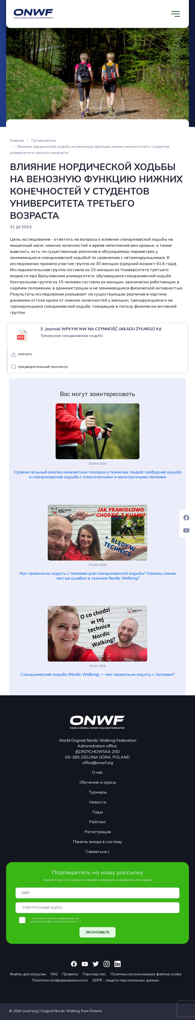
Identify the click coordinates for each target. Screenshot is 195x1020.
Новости (97, 801)
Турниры (98, 792)
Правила (70, 974)
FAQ (54, 974)
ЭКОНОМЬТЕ (97, 932)
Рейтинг (97, 821)
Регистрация (98, 831)
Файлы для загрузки (28, 974)
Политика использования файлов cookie (146, 974)
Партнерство (94, 974)
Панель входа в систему (97, 841)
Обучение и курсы (97, 782)
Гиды (97, 811)
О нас (97, 772)
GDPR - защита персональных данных (125, 980)
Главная (17, 140)
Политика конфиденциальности (60, 980)
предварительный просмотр (43, 366)
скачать (25, 354)
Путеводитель (43, 140)
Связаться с (97, 851)
